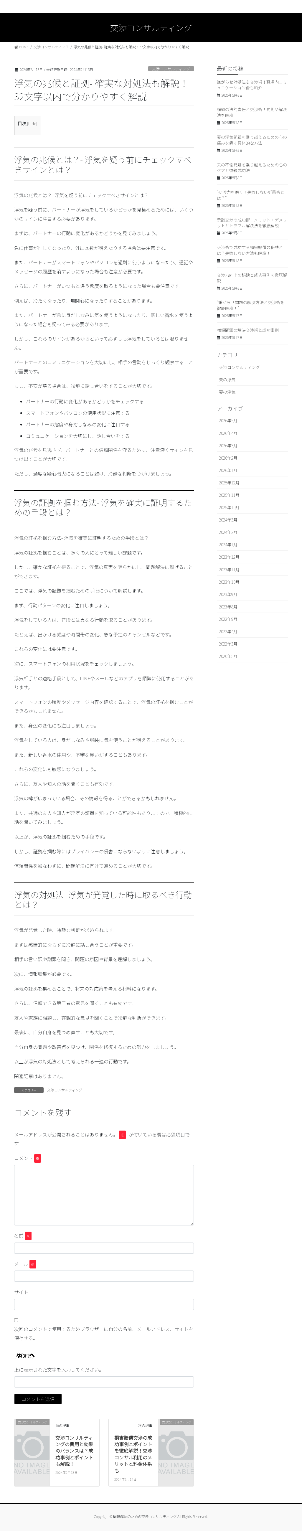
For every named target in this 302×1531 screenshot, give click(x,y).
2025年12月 (229, 483)
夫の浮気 (227, 379)
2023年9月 (228, 594)
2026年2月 (228, 458)
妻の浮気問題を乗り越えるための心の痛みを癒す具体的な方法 (252, 140)
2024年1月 (228, 544)
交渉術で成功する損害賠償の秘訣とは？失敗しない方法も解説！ (250, 250)
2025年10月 (229, 507)
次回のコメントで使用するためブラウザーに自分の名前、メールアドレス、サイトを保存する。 (103, 1333)
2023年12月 (229, 557)
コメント (27, 1158)
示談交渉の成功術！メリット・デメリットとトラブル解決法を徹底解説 (252, 223)
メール (25, 1264)
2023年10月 (229, 582)
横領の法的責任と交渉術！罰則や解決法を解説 (252, 112)
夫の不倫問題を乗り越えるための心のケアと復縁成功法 (252, 168)
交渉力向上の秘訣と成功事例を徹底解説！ (252, 278)
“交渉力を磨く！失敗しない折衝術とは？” (250, 195)
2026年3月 (228, 445)
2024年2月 (228, 532)
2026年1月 (228, 470)
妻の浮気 (227, 392)
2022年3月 (228, 644)
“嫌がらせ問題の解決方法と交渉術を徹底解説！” (250, 305)
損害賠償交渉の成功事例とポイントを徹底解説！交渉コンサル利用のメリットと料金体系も (133, 1454)
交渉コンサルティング (171, 69)
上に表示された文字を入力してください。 (59, 1369)
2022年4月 (228, 631)
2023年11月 (229, 570)
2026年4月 (228, 433)
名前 (23, 1236)
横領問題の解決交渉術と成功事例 (248, 330)
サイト (21, 1292)
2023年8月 (228, 607)
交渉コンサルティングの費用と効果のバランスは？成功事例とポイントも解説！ (74, 1451)
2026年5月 (228, 420)
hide (32, 123)
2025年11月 (229, 495)
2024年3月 (228, 520)
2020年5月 (228, 656)
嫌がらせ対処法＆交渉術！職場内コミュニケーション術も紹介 (252, 85)
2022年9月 (228, 619)
